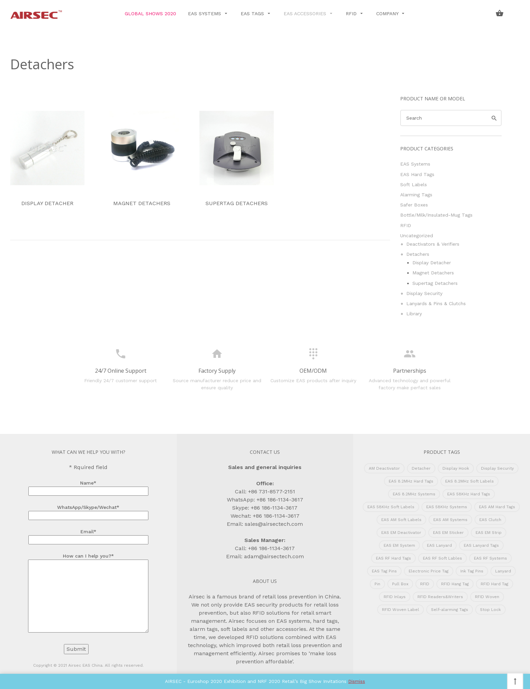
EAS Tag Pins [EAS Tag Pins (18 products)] (384, 571)
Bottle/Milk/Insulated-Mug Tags (436, 215)
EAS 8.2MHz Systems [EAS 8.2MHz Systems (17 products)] (414, 494)
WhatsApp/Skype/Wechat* (88, 511)
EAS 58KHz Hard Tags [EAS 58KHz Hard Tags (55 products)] (468, 494)
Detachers (417, 254)
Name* (88, 487)
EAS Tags (253, 13)
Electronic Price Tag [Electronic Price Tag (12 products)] (429, 571)
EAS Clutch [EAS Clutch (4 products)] (490, 519)
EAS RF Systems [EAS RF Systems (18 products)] (490, 558)
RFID (352, 13)
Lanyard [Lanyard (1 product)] (503, 571)
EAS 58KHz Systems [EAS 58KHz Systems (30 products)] (446, 507)
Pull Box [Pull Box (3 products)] (400, 584)
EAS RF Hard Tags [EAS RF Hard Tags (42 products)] (393, 558)
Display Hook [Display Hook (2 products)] (455, 468)
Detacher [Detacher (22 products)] (421, 468)
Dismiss (356, 681)
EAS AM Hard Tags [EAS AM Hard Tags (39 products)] (497, 507)
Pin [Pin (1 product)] (377, 584)
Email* (88, 535)
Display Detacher (47, 158)
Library (414, 313)
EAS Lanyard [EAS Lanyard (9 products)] (439, 545)
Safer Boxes (414, 204)
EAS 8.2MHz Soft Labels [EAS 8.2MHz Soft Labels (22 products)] (469, 481)
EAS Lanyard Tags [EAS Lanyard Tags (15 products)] (481, 545)
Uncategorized (416, 235)
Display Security (424, 293)
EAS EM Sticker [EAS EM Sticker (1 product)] (448, 532)
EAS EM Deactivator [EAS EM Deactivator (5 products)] (401, 532)
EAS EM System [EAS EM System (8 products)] (399, 545)
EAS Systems (205, 13)
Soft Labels (413, 184)
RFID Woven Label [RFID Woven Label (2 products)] (400, 609)
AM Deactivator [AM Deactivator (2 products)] (384, 468)
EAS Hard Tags (417, 174)
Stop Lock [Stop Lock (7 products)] (490, 609)
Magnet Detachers (142, 158)
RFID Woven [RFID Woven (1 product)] (487, 596)
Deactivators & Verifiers (432, 244)
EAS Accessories (306, 13)
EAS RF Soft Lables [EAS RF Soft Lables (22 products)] (442, 558)
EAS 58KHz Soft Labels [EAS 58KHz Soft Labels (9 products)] (390, 507)
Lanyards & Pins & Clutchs (436, 303)
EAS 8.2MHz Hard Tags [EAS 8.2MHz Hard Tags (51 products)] (411, 481)
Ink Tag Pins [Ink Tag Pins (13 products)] (471, 571)
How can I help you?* (88, 593)
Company (388, 13)
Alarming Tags (416, 194)
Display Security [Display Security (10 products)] (497, 468)
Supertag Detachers (236, 158)
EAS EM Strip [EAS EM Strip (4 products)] (489, 532)
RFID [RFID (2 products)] (424, 584)
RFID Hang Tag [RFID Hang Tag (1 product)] (455, 584)
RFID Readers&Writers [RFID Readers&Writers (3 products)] (440, 596)
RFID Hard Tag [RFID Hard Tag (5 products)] (494, 584)
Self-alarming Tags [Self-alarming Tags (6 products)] (449, 609)
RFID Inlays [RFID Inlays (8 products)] (395, 596)
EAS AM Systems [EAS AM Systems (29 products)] (450, 519)
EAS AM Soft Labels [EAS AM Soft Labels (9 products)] (401, 519)
